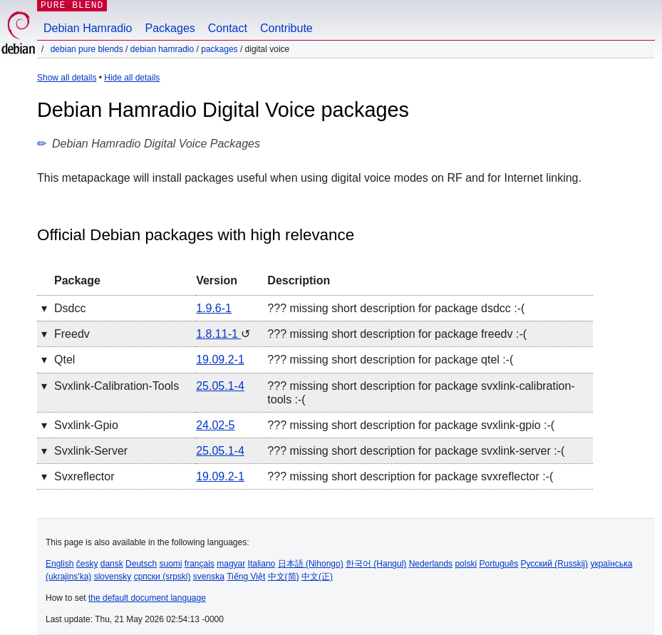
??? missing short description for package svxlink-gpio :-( (410, 425)
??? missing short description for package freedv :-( (397, 334)
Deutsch (141, 564)
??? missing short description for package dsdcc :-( (395, 308)
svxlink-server (91, 451)
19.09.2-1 (220, 359)
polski (466, 564)
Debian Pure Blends (87, 49)
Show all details (66, 78)
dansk (111, 564)
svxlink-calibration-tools (116, 386)
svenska (208, 577)
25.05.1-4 (220, 386)
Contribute (286, 28)
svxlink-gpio (86, 425)
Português (498, 564)
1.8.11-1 (218, 334)
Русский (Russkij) (555, 564)
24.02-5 (215, 425)
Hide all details (132, 78)
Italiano (262, 564)
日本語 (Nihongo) (310, 564)
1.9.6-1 (214, 308)
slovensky (113, 577)
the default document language (147, 598)
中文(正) (317, 577)
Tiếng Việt (246, 577)
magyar (231, 564)
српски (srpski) (162, 577)
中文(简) (283, 577)
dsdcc (70, 308)
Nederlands (430, 564)
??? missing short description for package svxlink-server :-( (415, 451)
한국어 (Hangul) (376, 564)
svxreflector (84, 476)
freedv (72, 334)
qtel (64, 359)
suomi (170, 564)
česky (87, 564)
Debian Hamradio (88, 28)
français (199, 564)
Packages (170, 28)
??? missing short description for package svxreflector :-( (410, 476)
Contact (227, 28)
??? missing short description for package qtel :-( (390, 359)
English (59, 564)
